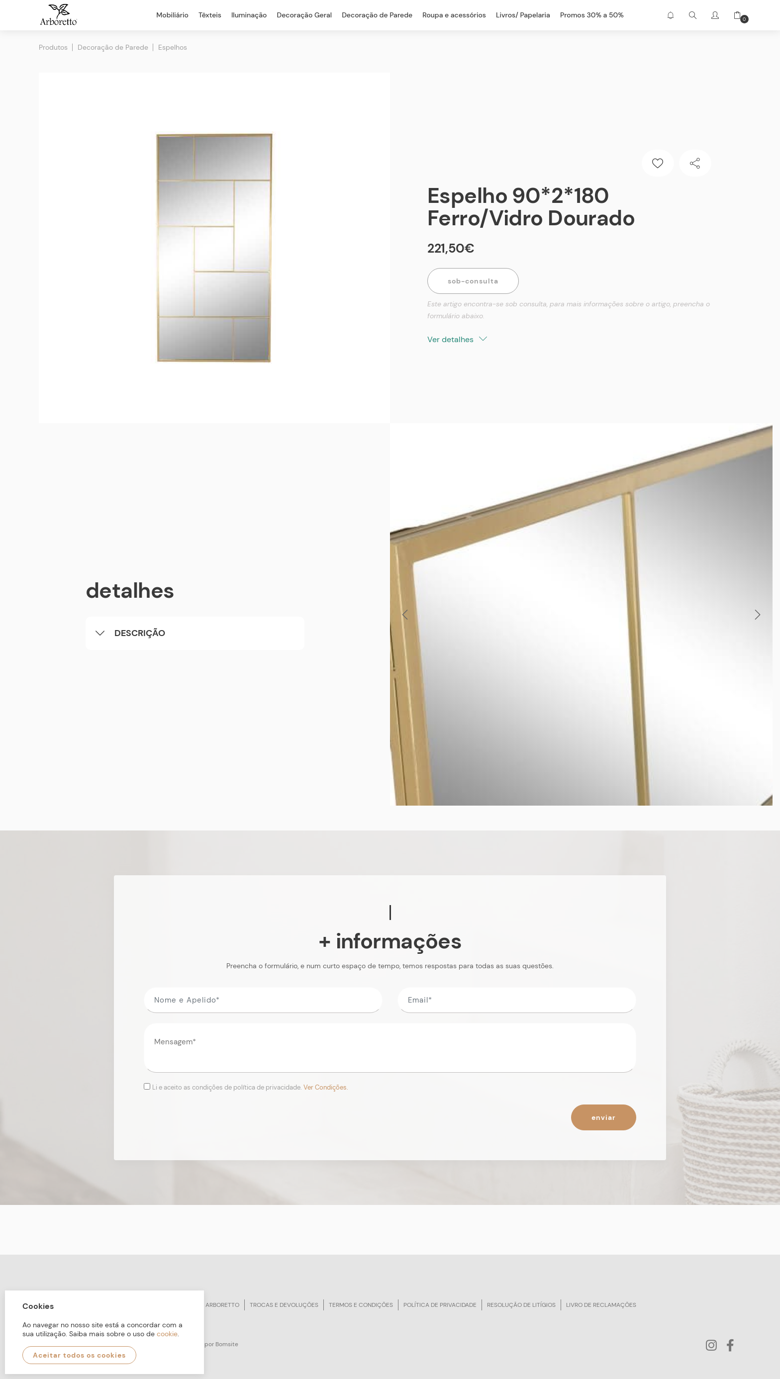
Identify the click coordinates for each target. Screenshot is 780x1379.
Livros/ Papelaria (523, 14)
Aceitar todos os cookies (79, 1355)
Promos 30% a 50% (592, 14)
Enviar (603, 1117)
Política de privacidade (440, 1305)
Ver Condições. (325, 1087)
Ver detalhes (457, 339)
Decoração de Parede (113, 47)
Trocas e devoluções (284, 1305)
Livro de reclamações (601, 1305)
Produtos (53, 47)
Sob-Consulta (473, 280)
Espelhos (172, 47)
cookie (167, 1333)
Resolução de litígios (521, 1305)
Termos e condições (361, 1305)
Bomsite (226, 1344)
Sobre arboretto (212, 1305)
